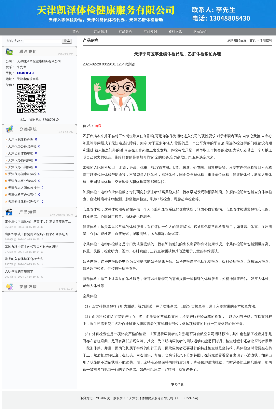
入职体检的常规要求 (19, 271)
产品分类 (125, 31)
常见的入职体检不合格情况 (24, 259)
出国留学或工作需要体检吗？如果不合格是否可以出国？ (39, 234)
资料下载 (175, 31)
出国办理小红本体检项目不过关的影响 (32, 246)
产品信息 (100, 31)
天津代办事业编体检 (22, 181)
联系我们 (200, 31)
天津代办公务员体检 (22, 146)
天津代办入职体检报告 (24, 187)
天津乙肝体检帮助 (20, 153)
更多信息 (177, 384)
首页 (76, 31)
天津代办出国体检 (20, 167)
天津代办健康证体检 (22, 174)
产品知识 (150, 31)
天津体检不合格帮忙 (22, 194)
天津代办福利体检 (20, 160)
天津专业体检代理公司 (24, 201)
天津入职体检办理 (20, 139)
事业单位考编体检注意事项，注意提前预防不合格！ (39, 221)
